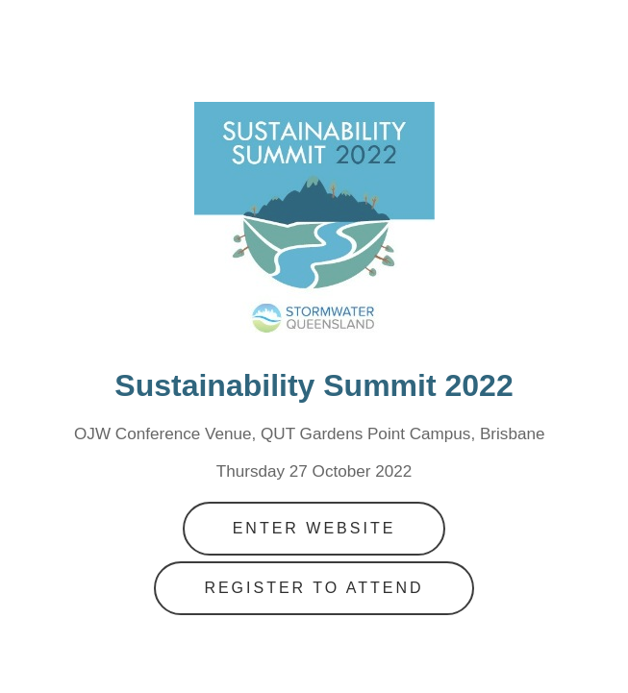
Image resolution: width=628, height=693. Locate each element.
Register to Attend (313, 588)
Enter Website (314, 528)
